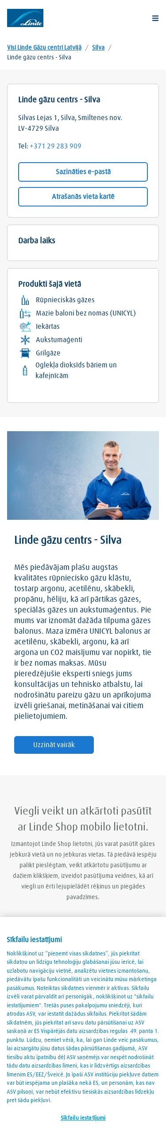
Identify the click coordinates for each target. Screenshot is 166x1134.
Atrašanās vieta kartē (83, 196)
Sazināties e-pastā (83, 171)
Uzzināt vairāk (54, 744)
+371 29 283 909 (55, 146)
